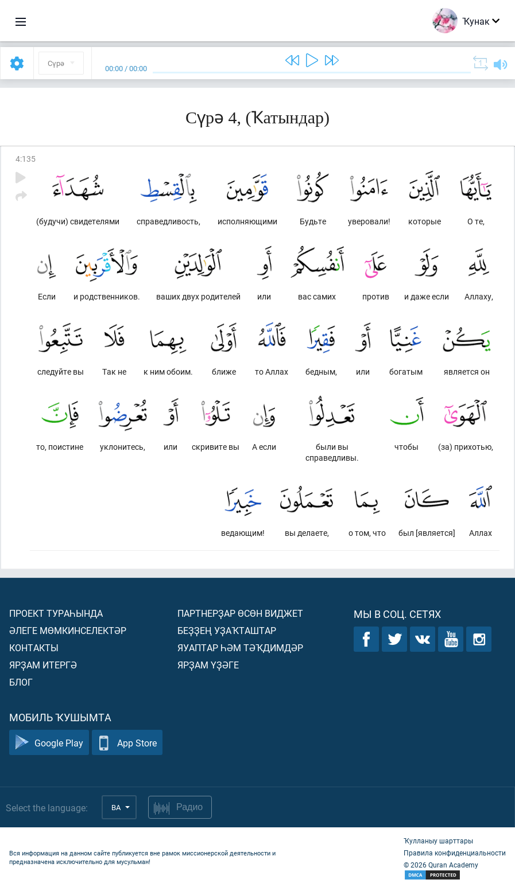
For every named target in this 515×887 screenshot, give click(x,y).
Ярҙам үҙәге (208, 665)
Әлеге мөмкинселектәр (67, 630)
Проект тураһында (56, 613)
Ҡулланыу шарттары (438, 840)
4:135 (26, 158)
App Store (127, 743)
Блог (21, 682)
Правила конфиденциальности (455, 852)
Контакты (34, 647)
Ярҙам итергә (43, 665)
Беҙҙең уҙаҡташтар (226, 630)
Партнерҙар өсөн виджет (240, 613)
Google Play (49, 743)
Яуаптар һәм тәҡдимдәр (240, 647)
